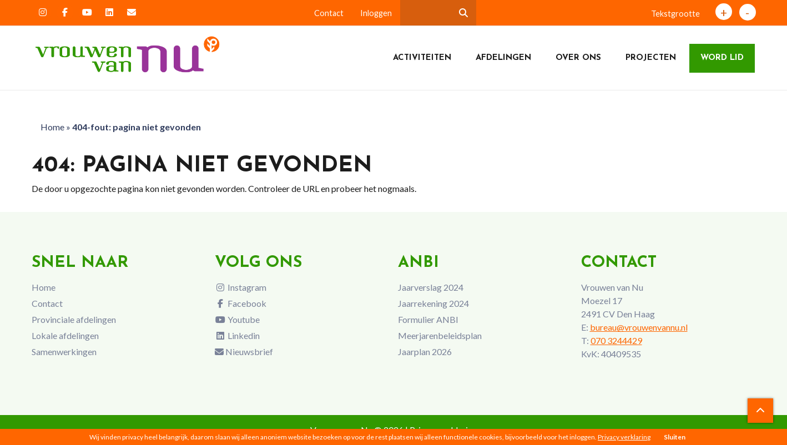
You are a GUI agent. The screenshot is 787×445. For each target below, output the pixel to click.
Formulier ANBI (428, 319)
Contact (329, 13)
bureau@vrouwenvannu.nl (639, 327)
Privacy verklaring (624, 437)
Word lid (722, 58)
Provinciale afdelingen (74, 319)
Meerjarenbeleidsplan (440, 335)
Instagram (240, 287)
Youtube (237, 319)
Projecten (650, 58)
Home (52, 127)
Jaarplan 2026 (425, 351)
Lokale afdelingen (65, 335)
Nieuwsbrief (244, 351)
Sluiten (674, 437)
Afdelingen (503, 58)
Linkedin (237, 335)
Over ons (578, 58)
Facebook (240, 303)
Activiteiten (422, 58)
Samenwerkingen (64, 351)
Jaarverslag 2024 (430, 287)
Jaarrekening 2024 (433, 303)
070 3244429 (616, 340)
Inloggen (376, 13)
